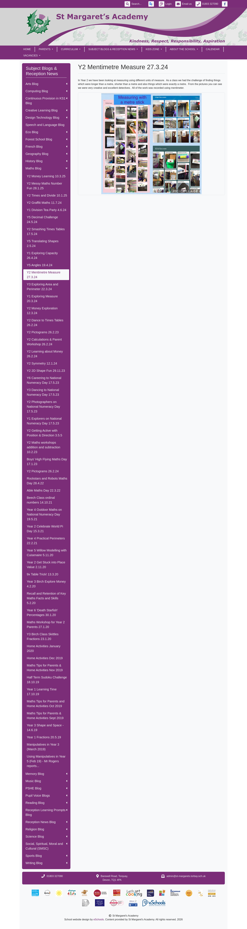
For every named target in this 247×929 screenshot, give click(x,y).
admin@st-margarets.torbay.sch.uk (186, 876)
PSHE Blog (46, 788)
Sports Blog (46, 855)
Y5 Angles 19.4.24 (39, 265)
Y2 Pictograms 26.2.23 (43, 332)
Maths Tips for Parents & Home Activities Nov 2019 (45, 668)
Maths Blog (47, 168)
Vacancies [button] (30, 55)
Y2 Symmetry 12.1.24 (42, 363)
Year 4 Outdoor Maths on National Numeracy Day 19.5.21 (44, 514)
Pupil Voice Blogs (46, 795)
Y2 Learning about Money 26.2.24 (45, 354)
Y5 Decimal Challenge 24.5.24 (42, 219)
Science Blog (46, 836)
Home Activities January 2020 (43, 648)
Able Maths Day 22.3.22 (43, 490)
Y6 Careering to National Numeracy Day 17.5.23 (44, 380)
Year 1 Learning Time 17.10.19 (42, 692)
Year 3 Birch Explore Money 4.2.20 (46, 584)
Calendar (213, 49)
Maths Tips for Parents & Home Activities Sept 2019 (45, 716)
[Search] (138, 4)
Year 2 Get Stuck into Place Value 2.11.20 (46, 565)
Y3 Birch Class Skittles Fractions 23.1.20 (42, 636)
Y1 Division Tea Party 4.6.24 (46, 210)
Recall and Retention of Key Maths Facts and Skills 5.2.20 (46, 598)
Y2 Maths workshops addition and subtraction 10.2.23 (43, 447)
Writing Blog (46, 863)
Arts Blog (46, 84)
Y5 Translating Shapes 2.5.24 (42, 243)
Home (27, 49)
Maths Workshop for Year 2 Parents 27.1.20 (46, 624)
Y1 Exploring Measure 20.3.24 (42, 299)
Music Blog (46, 781)
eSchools (98, 919)
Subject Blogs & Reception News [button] (112, 49)
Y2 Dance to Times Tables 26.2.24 (45, 322)
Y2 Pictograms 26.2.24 (43, 471)
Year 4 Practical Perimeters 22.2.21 (46, 541)
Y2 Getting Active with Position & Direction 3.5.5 (44, 433)
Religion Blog (46, 829)
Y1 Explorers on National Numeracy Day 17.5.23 (44, 421)
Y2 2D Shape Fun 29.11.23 (46, 370)
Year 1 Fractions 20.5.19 (44, 737)
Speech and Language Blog (45, 125)
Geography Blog (46, 154)
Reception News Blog (46, 822)
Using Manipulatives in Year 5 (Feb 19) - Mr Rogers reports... (46, 761)
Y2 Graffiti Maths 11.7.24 (44, 202)
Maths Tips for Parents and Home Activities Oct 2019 (45, 704)
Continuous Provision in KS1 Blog (46, 101)
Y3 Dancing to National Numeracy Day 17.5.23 (43, 392)
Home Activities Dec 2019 (45, 658)
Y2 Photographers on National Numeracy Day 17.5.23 (43, 406)
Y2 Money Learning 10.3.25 (46, 176)
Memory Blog (46, 774)
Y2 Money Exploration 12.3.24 (42, 311)
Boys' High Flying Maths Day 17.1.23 (47, 461)
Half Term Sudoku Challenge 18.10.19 (47, 680)
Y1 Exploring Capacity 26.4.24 (42, 255)
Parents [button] (45, 49)
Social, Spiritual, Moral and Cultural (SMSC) (46, 846)
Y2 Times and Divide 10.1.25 (47, 195)
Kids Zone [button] (153, 49)
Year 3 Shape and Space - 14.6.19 (45, 728)
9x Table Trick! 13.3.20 (42, 574)
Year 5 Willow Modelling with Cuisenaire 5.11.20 (47, 553)
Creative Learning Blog (46, 110)
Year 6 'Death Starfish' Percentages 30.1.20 (42, 612)
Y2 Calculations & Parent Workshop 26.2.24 (44, 342)
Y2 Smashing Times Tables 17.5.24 (46, 231)
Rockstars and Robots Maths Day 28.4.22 (47, 481)
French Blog (46, 146)
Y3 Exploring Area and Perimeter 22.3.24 (42, 287)
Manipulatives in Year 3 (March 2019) (43, 747)
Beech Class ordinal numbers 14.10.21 (41, 500)
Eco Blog (46, 132)
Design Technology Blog (46, 117)
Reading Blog (46, 803)
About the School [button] (183, 49)
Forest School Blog (46, 139)
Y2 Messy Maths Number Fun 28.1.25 (44, 186)
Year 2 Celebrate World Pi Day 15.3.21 (45, 529)
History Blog (46, 161)
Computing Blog (46, 91)
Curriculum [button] (70, 49)
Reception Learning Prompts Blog (46, 812)
